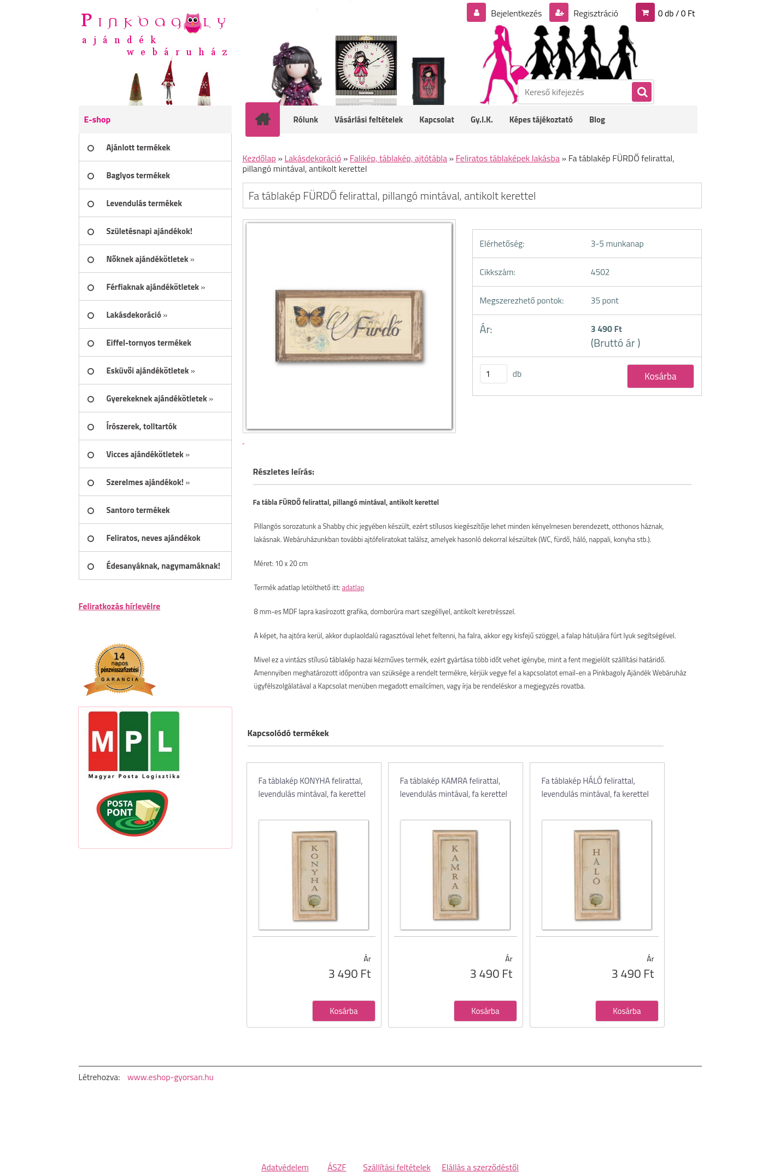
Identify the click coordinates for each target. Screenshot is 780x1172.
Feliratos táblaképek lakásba (508, 158)
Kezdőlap (259, 158)
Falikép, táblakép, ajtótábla (398, 158)
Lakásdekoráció (312, 158)
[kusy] (493, 373)
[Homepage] (270, 119)
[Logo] (154, 33)
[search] (641, 92)
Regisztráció (595, 13)
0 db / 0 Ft (676, 13)
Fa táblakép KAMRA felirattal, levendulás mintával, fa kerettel (454, 787)
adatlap (353, 587)
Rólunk (306, 119)
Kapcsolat (436, 119)
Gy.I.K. (482, 119)
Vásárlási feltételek (369, 119)
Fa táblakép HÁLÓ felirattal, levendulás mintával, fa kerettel (595, 787)
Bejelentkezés (516, 13)
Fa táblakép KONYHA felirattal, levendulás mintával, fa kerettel (312, 787)
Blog (597, 119)
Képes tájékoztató (541, 119)
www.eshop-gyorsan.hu (170, 1076)
